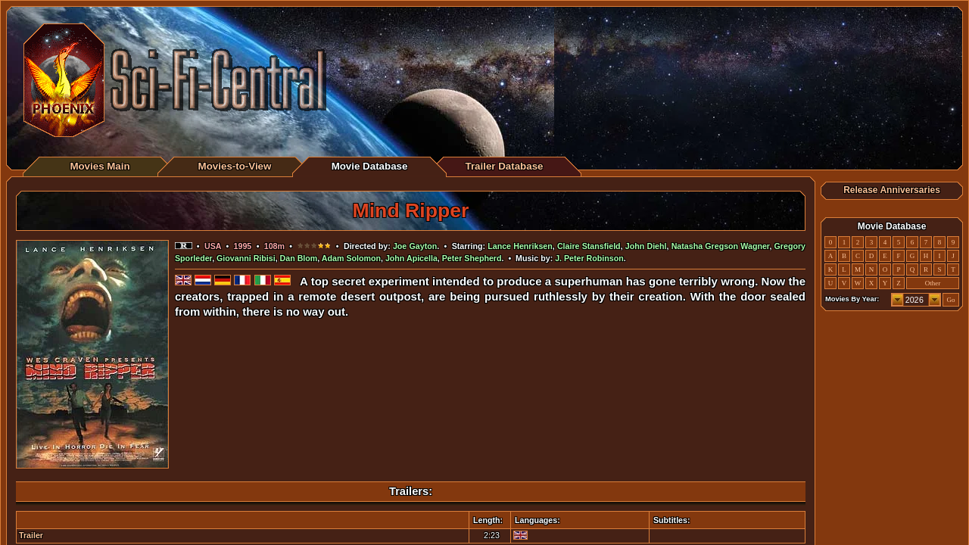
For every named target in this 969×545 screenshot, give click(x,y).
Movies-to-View (235, 166)
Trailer (31, 535)
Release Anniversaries (891, 190)
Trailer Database (505, 166)
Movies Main (99, 166)
